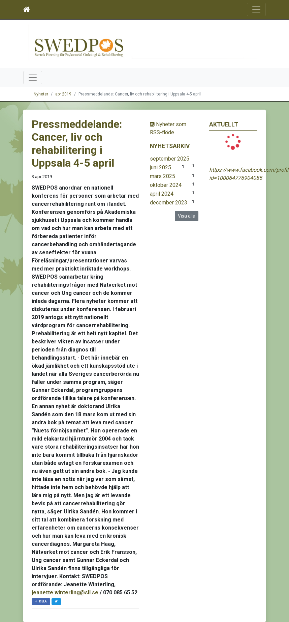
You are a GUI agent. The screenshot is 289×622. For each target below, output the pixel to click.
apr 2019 (63, 94)
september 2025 (169, 159)
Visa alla (186, 216)
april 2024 (161, 194)
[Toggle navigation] (256, 9)
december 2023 (168, 202)
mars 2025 (162, 176)
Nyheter (41, 94)
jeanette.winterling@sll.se (65, 592)
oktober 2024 (166, 185)
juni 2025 (160, 167)
